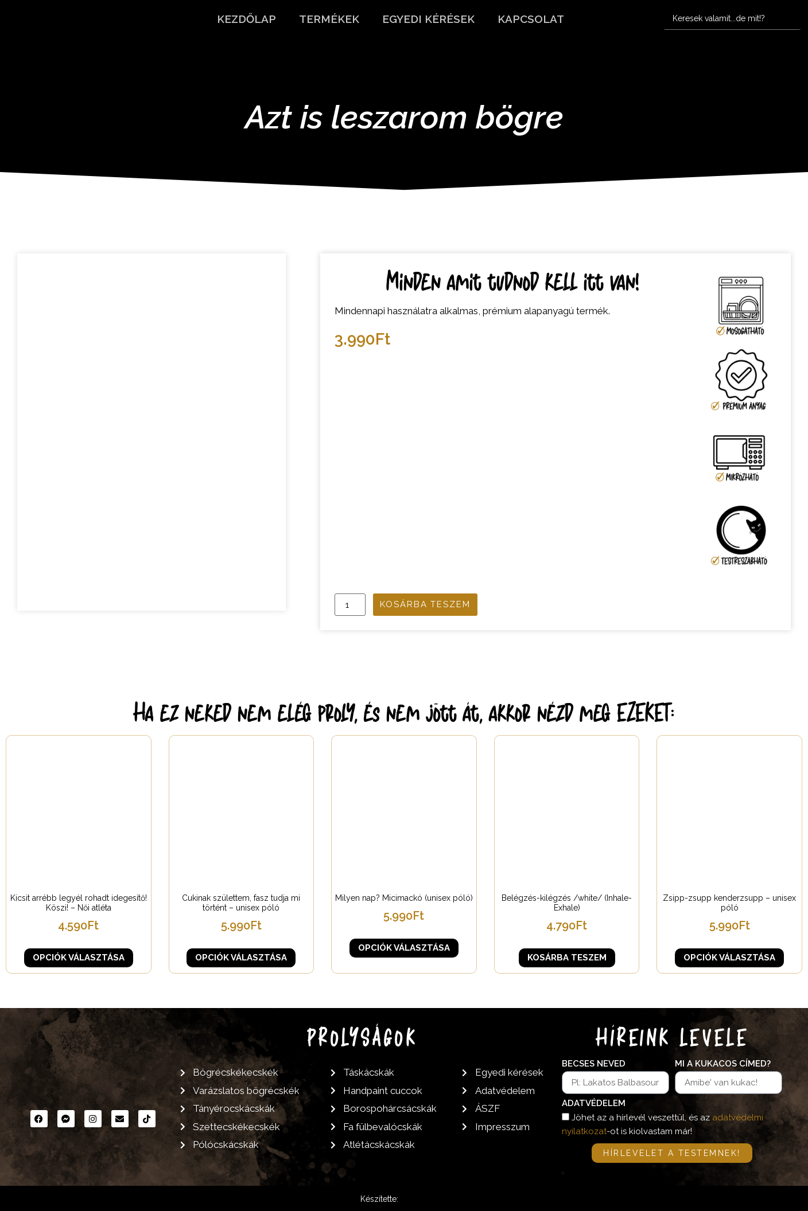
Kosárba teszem (425, 604)
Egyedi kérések (428, 19)
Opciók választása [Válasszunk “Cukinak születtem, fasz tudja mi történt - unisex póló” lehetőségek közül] (241, 957)
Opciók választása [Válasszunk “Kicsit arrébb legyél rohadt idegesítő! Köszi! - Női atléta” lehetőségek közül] (79, 957)
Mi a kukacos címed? (723, 1064)
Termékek (329, 19)
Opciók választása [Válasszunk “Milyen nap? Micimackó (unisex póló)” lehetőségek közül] (404, 948)
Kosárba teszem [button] (567, 957)
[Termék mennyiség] (350, 604)
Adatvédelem (594, 1103)
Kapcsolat (531, 19)
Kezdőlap (246, 19)
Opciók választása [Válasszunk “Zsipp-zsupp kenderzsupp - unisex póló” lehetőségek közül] (729, 957)
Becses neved (594, 1064)
